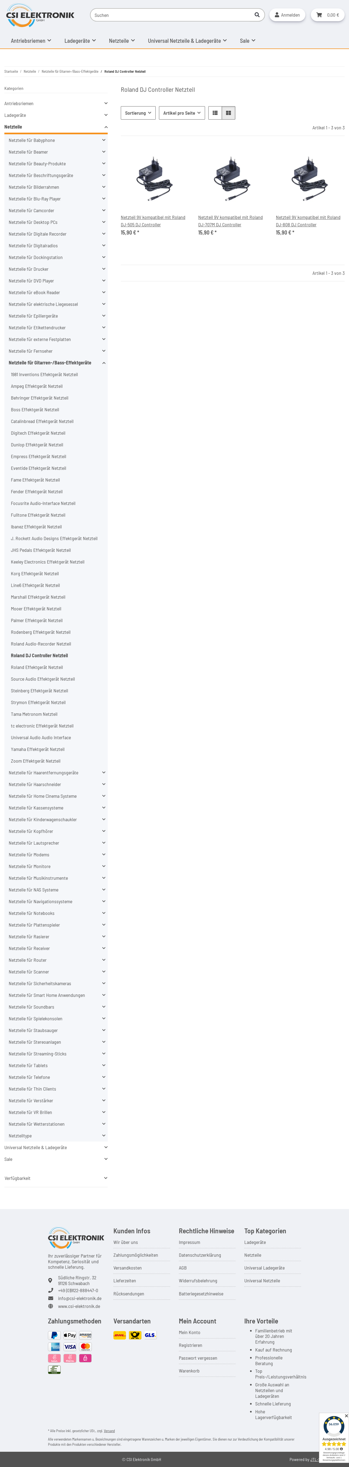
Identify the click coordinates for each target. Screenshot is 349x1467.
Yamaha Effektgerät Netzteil (38, 749)
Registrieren (190, 1345)
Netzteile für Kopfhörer (31, 831)
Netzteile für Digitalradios (33, 245)
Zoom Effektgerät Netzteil (36, 761)
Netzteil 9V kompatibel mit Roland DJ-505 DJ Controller (153, 220)
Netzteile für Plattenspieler (34, 925)
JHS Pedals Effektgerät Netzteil (41, 550)
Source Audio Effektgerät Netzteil (43, 679)
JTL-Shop (318, 1459)
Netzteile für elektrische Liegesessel (43, 304)
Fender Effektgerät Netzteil (37, 491)
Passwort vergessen (198, 1358)
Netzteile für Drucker (29, 269)
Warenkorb (189, 1371)
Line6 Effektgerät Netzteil (35, 585)
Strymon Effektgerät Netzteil (38, 702)
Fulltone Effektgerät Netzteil (38, 515)
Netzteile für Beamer (28, 152)
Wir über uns (125, 1242)
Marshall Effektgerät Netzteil (38, 597)
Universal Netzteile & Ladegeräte (35, 1147)
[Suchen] (170, 15)
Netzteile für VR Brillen (30, 1112)
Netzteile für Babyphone (32, 140)
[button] (287, 14)
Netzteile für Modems (29, 854)
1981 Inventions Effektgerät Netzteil (44, 374)
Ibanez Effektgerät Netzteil (36, 526)
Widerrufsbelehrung (198, 1280)
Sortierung (135, 113)
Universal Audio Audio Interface (41, 737)
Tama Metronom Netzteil (34, 714)
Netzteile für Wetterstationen (37, 1124)
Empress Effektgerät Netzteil (38, 456)
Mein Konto (189, 1332)
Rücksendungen (128, 1293)
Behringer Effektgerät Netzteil (39, 398)
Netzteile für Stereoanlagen (35, 1042)
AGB (183, 1268)
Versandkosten (127, 1268)
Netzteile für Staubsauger (33, 1030)
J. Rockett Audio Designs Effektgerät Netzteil (54, 538)
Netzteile (13, 127)
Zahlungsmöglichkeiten (135, 1255)
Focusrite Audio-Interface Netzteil (43, 503)
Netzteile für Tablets (28, 1065)
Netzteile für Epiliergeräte (33, 316)
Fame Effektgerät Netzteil (35, 480)
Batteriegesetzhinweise (201, 1293)
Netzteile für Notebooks (32, 913)
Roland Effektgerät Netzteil (37, 667)
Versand (109, 1431)
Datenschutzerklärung (200, 1255)
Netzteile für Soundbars (31, 1007)
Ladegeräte (15, 115)
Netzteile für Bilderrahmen (34, 187)
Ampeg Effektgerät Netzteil (37, 386)
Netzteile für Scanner (29, 972)
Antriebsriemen (19, 103)
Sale (8, 1159)
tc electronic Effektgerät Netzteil (42, 726)
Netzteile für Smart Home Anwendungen (47, 995)
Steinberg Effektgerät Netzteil (39, 690)
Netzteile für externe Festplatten (40, 339)
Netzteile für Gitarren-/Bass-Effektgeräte (50, 363)
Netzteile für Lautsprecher (34, 843)
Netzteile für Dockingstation (36, 257)
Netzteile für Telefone (29, 1077)
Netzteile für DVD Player (31, 281)
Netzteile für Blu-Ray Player (35, 199)
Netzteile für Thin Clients (32, 1089)
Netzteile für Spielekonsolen (35, 1018)
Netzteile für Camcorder (31, 210)
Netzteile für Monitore (29, 866)
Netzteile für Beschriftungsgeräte (41, 175)
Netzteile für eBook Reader (34, 292)
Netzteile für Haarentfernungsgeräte (43, 772)
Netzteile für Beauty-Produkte (37, 163)
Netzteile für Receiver (29, 948)
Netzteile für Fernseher (31, 351)
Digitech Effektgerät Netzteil (38, 433)
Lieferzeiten (124, 1280)
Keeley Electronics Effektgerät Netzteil (48, 562)
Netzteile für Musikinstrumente (38, 878)
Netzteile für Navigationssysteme (40, 901)
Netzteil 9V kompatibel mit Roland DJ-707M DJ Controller (230, 220)
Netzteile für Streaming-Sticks (38, 1054)
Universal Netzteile (262, 1280)
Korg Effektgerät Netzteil (35, 573)
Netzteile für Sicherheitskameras (40, 983)
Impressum (189, 1242)
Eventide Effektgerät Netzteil (38, 468)
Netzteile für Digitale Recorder (38, 234)
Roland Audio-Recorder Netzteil (41, 644)
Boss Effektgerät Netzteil (35, 409)
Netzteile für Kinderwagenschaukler (43, 819)
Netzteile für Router (28, 960)
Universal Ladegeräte (264, 1268)
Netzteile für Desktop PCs (33, 222)
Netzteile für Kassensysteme (36, 808)
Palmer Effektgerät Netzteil (37, 620)
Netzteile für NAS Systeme (33, 890)
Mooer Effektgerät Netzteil (36, 608)
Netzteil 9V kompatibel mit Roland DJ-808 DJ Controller (308, 220)
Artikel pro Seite (179, 113)
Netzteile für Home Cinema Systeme (43, 796)
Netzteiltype (20, 1136)
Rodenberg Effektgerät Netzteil (41, 632)
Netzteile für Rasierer (29, 936)
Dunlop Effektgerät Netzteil (37, 445)
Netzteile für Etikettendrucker (37, 327)
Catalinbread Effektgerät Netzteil (42, 421)
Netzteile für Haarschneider (35, 784)
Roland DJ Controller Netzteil (39, 655)
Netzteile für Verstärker (31, 1100)
